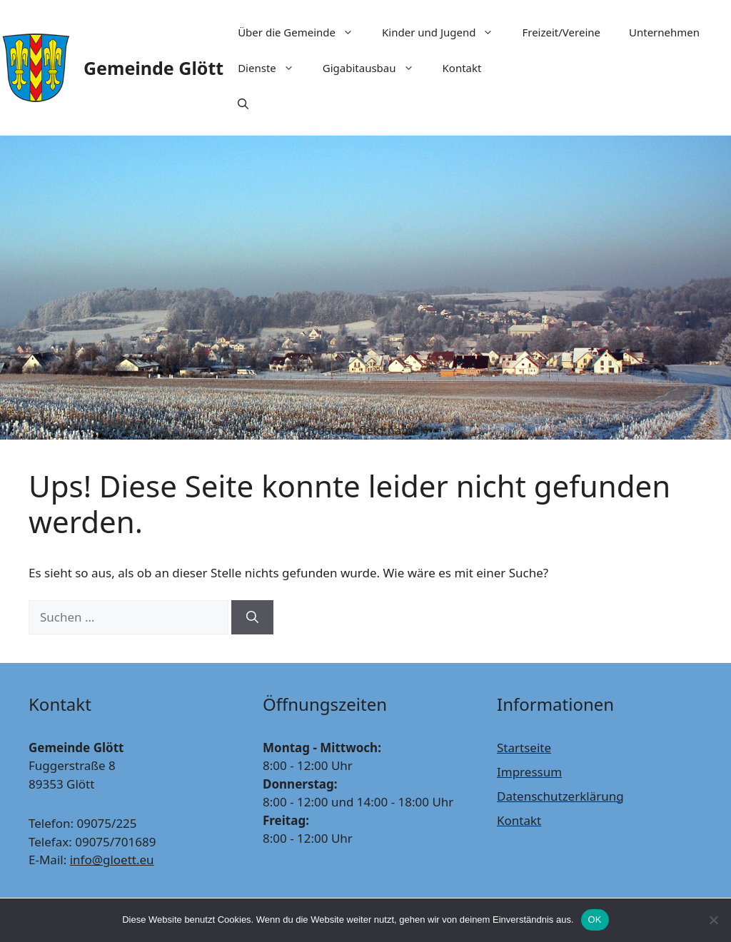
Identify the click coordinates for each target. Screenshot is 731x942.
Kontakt (462, 68)
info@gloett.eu (112, 859)
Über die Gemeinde (303, 32)
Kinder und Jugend (445, 32)
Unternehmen (664, 32)
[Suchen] (252, 617)
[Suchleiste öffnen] (243, 103)
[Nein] (713, 920)
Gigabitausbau (375, 68)
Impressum (529, 772)
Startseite (524, 747)
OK (595, 919)
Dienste (273, 68)
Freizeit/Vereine (561, 32)
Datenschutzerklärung (560, 796)
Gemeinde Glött (153, 68)
